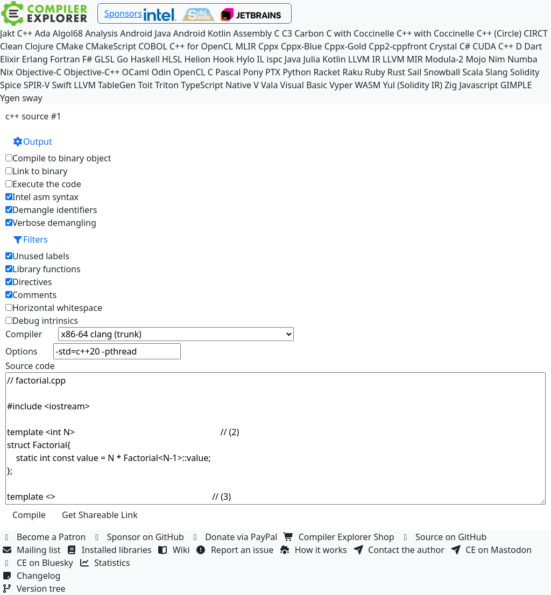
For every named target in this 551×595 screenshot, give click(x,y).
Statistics (106, 563)
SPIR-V (37, 85)
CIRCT (536, 33)
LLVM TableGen (105, 85)
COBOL (152, 46)
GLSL (105, 59)
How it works (314, 550)
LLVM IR (364, 59)
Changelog (32, 576)
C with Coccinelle (360, 33)
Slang (496, 72)
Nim (497, 59)
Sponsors (123, 13)
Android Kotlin (202, 33)
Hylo (245, 59)
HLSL (172, 59)
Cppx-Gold (345, 46)
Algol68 (68, 33)
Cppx (268, 46)
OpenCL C (193, 72)
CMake (69, 46)
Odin (161, 72)
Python (296, 72)
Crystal (443, 46)
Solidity (525, 72)
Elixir (9, 59)
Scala (472, 72)
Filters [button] (30, 239)
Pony (253, 72)
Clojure (39, 46)
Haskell (144, 59)
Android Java (145, 33)
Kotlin (334, 59)
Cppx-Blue (301, 46)
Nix (6, 72)
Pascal (228, 72)
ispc (274, 59)
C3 (287, 33)
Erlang (35, 59)
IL (260, 59)
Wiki (175, 550)
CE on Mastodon (492, 550)
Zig (450, 85)
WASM (368, 85)
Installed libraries (110, 550)
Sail (414, 72)
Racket (326, 72)
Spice (10, 85)
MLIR (245, 46)
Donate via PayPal (235, 537)
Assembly (253, 33)
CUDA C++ (492, 46)
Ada (42, 33)
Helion (198, 59)
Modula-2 (444, 59)
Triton (167, 85)
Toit (145, 85)
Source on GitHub (445, 537)
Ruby (375, 72)
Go (122, 59)
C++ (24, 33)
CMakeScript (111, 46)
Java (293, 59)
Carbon (309, 33)
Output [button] (32, 141)
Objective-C (39, 72)
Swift (62, 85)
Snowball (441, 72)
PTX (272, 72)
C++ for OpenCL (201, 46)
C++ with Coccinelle (436, 33)
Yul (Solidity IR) (413, 85)
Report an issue (236, 550)
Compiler (23, 334)
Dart (533, 46)
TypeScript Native (216, 85)
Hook (223, 59)
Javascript (479, 85)
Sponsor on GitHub (139, 537)
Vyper (340, 85)
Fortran (65, 59)
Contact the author (400, 550)
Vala (269, 85)
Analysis (101, 33)
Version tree (35, 588)
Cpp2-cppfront (398, 46)
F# (87, 59)
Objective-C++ (92, 72)
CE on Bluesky (38, 563)
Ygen (10, 98)
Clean (11, 46)
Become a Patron (45, 537)
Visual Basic (303, 85)
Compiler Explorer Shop (340, 537)
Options (21, 351)
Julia (311, 59)
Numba (522, 59)
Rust (396, 72)
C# (465, 46)
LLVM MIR (403, 59)
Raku (353, 72)
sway (32, 98)
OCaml (136, 72)
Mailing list (32, 550)
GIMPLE (516, 85)
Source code (30, 366)
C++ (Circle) (499, 33)
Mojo (475, 59)
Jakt (7, 33)
